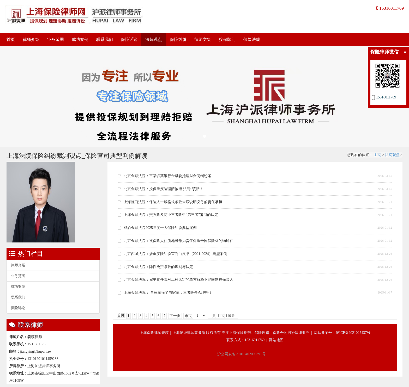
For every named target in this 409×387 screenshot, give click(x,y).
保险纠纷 (178, 39)
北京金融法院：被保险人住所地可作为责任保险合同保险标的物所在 (178, 241)
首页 (11, 39)
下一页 (175, 316)
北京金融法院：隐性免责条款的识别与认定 (158, 267)
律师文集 (202, 39)
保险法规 (251, 39)
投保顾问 (227, 39)
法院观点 (153, 39)
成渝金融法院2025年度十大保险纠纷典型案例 (160, 228)
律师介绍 (31, 39)
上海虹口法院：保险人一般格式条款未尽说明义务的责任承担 (173, 202)
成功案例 (80, 39)
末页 (188, 316)
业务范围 (55, 39)
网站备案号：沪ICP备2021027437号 (342, 333)
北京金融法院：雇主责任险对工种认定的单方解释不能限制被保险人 (178, 280)
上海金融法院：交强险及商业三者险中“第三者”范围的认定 (171, 215)
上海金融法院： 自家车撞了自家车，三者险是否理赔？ (168, 293)
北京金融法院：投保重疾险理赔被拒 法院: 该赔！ (163, 189)
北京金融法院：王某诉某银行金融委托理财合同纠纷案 (167, 176)
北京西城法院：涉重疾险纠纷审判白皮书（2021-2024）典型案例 (175, 254)
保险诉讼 (129, 39)
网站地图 (276, 340)
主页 (377, 155)
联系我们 (104, 39)
